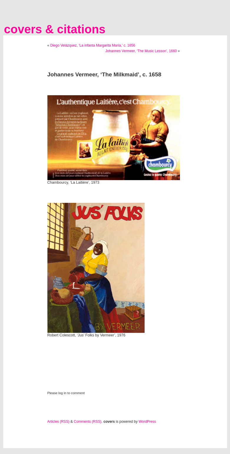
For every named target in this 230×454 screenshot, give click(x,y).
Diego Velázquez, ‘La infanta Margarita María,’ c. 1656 (92, 45)
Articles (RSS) (58, 422)
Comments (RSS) (88, 422)
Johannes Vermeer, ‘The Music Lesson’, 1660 (141, 51)
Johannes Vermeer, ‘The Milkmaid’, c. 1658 (104, 74)
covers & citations (55, 29)
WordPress (147, 422)
